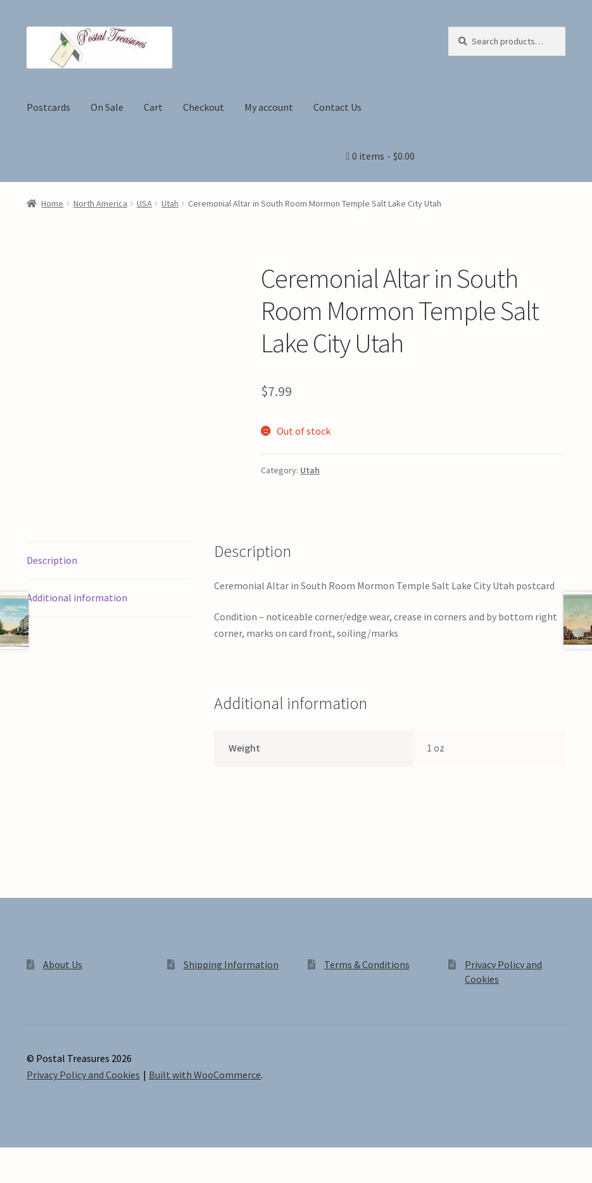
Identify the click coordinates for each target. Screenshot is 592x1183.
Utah (170, 203)
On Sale (107, 107)
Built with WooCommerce (205, 1074)
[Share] (75, 1159)
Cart (153, 107)
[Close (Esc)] (106, 1159)
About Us (62, 964)
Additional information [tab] (77, 597)
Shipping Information (231, 964)
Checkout (203, 107)
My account (268, 107)
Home (52, 203)
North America (100, 203)
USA (144, 203)
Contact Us (337, 107)
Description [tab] (52, 560)
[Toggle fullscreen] (44, 1159)
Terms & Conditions (367, 964)
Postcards (48, 107)
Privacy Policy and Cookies (83, 1074)
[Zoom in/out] (14, 1159)
